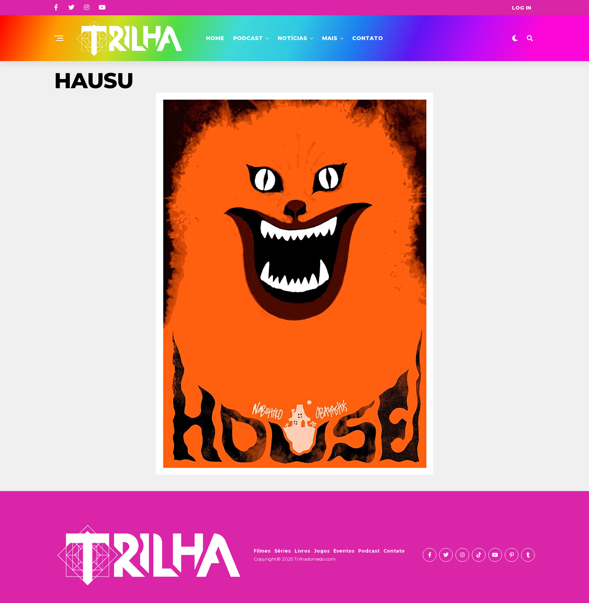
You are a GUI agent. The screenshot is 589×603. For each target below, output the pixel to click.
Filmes (262, 551)
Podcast (248, 38)
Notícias (292, 38)
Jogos (322, 551)
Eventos (343, 551)
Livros (302, 551)
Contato (367, 38)
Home (215, 38)
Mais (329, 38)
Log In (521, 8)
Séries (282, 551)
